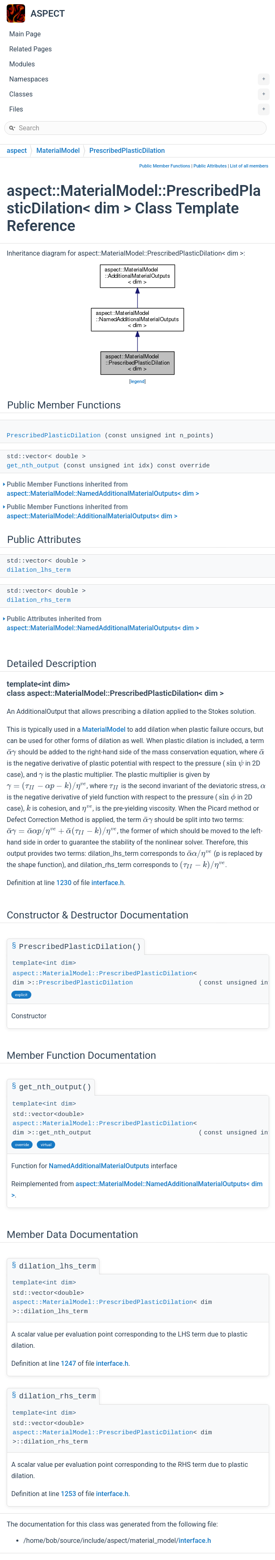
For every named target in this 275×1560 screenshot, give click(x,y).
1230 (63, 883)
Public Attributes (210, 166)
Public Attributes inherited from (103, 623)
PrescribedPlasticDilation (127, 151)
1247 (68, 1363)
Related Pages (30, 49)
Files (139, 109)
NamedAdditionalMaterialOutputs (99, 1166)
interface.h (108, 883)
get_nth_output (33, 465)
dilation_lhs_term (39, 570)
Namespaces (139, 79)
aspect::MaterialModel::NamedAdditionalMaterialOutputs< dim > (103, 493)
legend (137, 381)
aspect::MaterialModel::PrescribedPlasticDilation (103, 973)
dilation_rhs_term (39, 600)
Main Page (25, 34)
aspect (17, 151)
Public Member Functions (164, 166)
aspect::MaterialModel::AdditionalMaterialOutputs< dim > (92, 516)
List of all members (249, 166)
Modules (22, 64)
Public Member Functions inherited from (103, 488)
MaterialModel (58, 151)
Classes (139, 94)
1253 (68, 1494)
